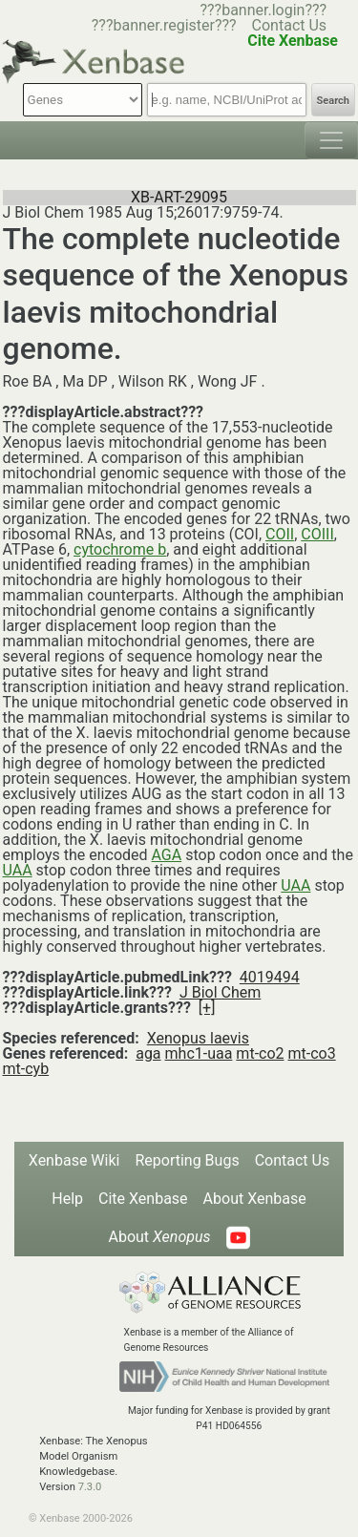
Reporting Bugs (187, 1160)
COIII (317, 534)
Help (67, 1199)
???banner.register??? (164, 25)
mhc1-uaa (199, 1053)
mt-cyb (26, 1069)
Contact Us (289, 25)
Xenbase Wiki (74, 1160)
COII (279, 534)
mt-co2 (260, 1053)
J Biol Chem (220, 992)
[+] (207, 1008)
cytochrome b (120, 549)
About (159, 1237)
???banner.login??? (263, 10)
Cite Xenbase (143, 1199)
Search (333, 101)
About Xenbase (254, 1199)
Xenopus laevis (198, 1038)
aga (148, 1053)
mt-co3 (312, 1053)
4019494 (270, 977)
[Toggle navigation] (331, 140)
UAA (17, 870)
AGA (167, 855)
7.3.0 (90, 1487)
